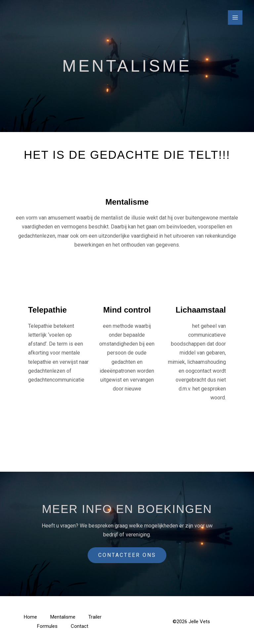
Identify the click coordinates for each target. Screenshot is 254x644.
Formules (47, 626)
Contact (79, 626)
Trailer (95, 617)
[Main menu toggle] (235, 17)
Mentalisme (62, 617)
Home (30, 617)
